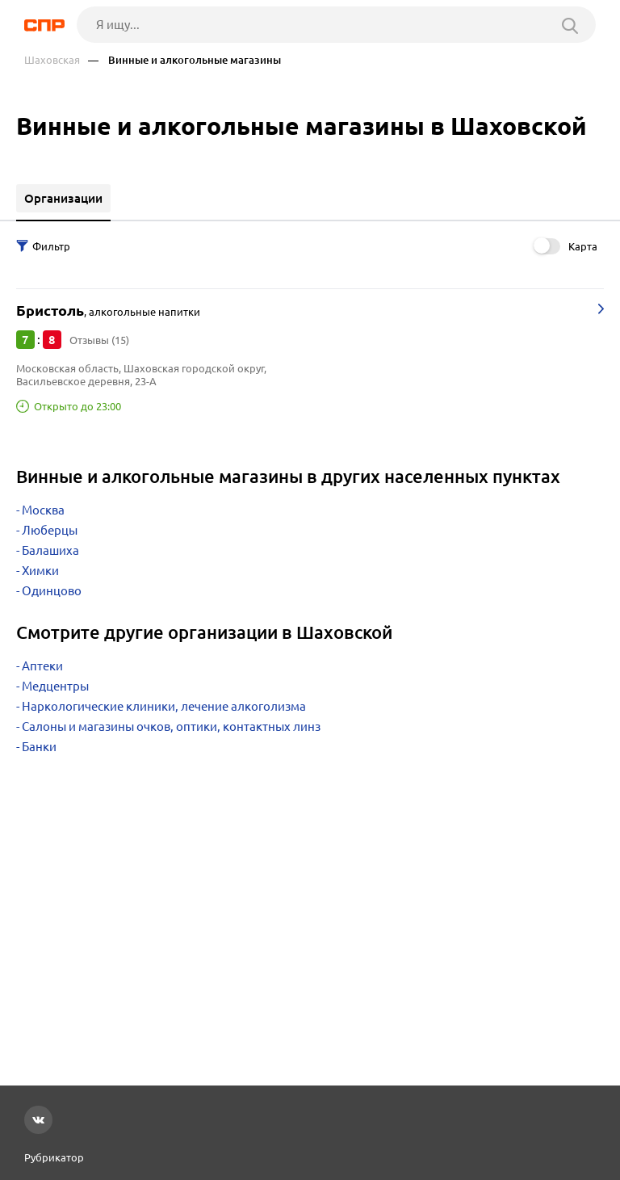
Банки (39, 747)
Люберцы (50, 530)
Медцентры (55, 686)
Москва (43, 510)
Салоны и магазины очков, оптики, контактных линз (171, 726)
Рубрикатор (54, 1157)
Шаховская (52, 60)
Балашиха (50, 550)
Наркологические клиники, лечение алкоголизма (164, 706)
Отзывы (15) (99, 340)
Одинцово (52, 591)
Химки (40, 571)
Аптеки (42, 666)
